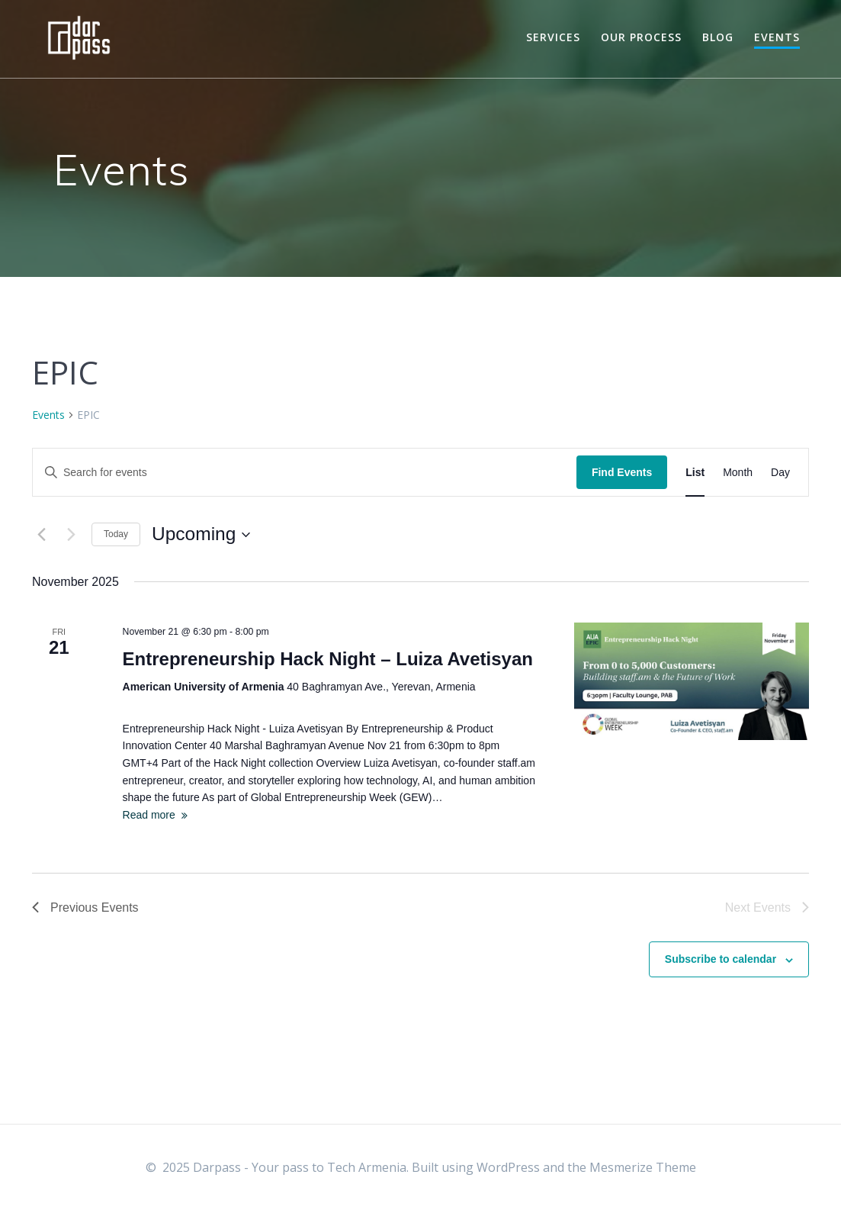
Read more (149, 815)
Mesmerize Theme (642, 1167)
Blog (717, 37)
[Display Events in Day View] (780, 473)
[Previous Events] (41, 535)
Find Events (622, 472)
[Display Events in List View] (695, 473)
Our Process (641, 37)
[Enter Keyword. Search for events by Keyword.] (304, 473)
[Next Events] (71, 535)
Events (777, 37)
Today (116, 534)
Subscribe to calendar (720, 959)
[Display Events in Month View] (738, 473)
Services (553, 37)
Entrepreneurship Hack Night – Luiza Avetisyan (328, 658)
